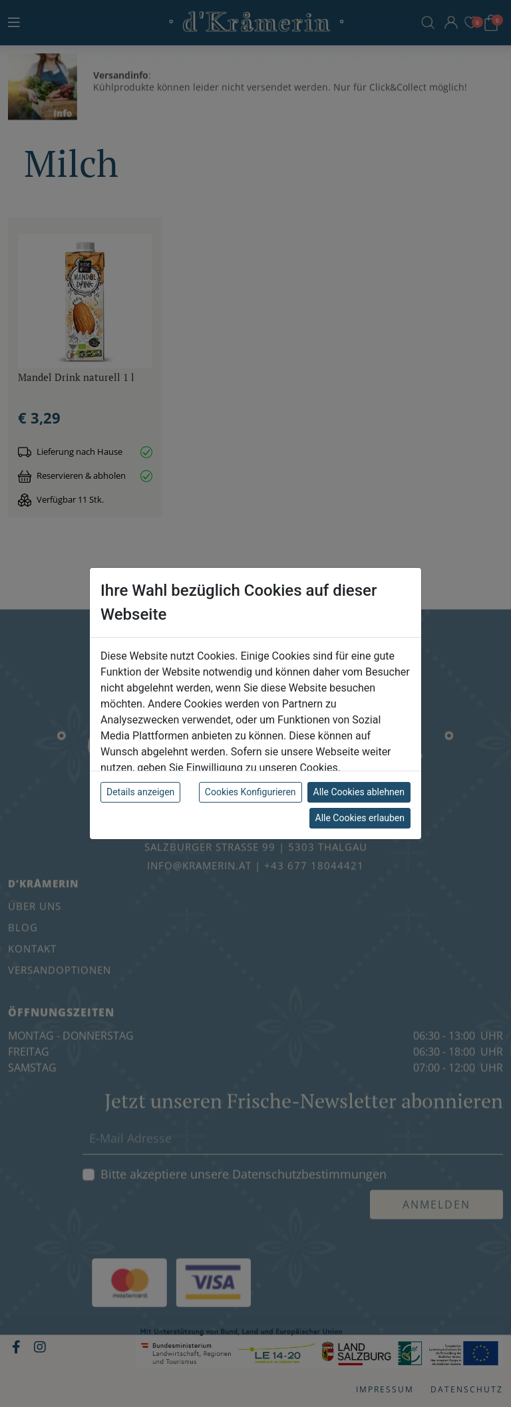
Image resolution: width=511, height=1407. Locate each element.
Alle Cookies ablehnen (359, 792)
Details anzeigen (140, 792)
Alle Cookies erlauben (360, 818)
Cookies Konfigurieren (250, 792)
